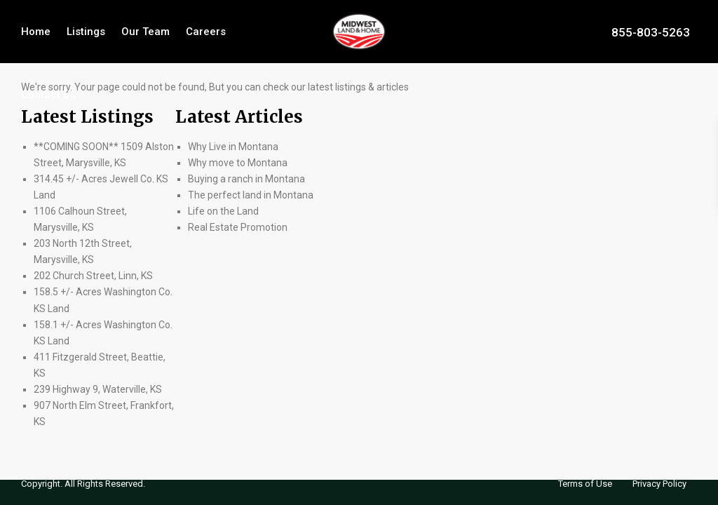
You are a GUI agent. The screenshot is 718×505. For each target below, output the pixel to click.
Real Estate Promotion (237, 227)
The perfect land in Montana (250, 195)
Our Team (145, 31)
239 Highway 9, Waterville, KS (98, 389)
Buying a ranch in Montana (246, 178)
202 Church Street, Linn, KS (93, 275)
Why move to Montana (237, 162)
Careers (206, 31)
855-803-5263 (650, 32)
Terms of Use (585, 483)
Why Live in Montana (233, 146)
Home (35, 31)
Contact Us (48, 94)
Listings (86, 31)
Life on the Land (224, 211)
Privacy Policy (659, 483)
